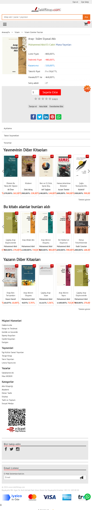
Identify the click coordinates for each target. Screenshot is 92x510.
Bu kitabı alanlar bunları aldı (26, 206)
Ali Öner (10, 189)
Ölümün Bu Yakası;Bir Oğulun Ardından (10, 186)
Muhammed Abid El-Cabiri (14, 246)
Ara (86, 17)
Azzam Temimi (63, 189)
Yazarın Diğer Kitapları (21, 259)
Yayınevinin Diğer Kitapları (25, 149)
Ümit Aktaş (28, 189)
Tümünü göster (84, 199)
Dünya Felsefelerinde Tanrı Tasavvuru (81, 243)
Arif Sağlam (45, 189)
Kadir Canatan (81, 246)
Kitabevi (28, 183)
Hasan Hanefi (10, 299)
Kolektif (81, 189)
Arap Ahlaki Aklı (28, 240)
